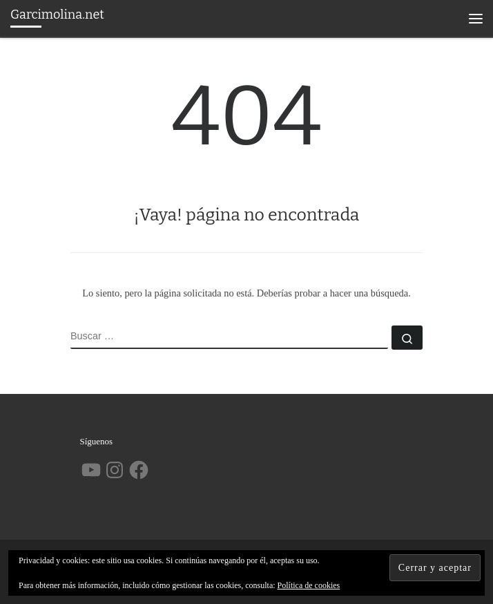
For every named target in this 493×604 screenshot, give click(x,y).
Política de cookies (309, 585)
